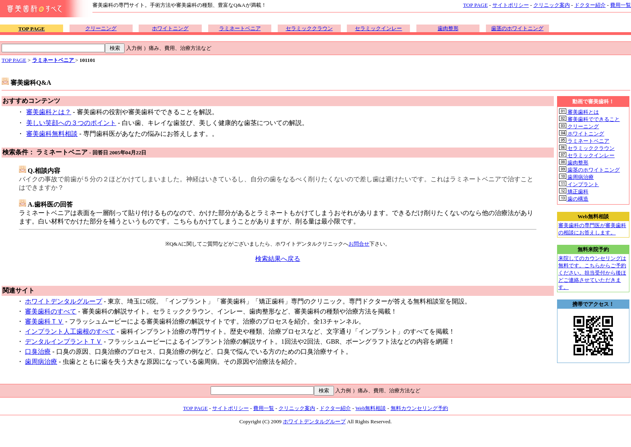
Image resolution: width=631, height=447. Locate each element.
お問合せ (358, 244)
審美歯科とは (579, 112)
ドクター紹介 (590, 5)
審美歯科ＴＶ (44, 321)
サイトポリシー (510, 5)
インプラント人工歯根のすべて (70, 331)
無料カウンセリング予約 (419, 408)
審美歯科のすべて (50, 311)
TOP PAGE (475, 5)
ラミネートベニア (240, 28)
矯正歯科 (573, 192)
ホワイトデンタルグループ (63, 301)
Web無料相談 (370, 408)
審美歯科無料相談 (52, 133)
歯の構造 (573, 199)
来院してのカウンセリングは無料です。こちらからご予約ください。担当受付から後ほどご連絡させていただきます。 (592, 272)
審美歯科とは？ (48, 112)
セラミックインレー (378, 28)
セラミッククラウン (309, 28)
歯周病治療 (41, 361)
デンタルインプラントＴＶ (63, 341)
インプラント (579, 184)
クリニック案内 (551, 5)
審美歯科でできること (589, 119)
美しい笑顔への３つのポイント (71, 122)
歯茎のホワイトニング (517, 28)
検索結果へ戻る (277, 258)
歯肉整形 (448, 28)
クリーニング (101, 28)
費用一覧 (620, 5)
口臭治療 (38, 351)
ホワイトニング (170, 28)
